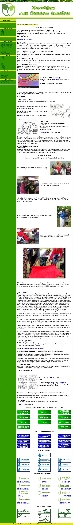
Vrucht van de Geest (5, 48)
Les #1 (2, 56)
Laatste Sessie (4, 75)
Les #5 (2, 60)
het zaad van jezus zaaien (29, 21)
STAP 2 (2, 30)
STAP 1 (2, 29)
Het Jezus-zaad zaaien (6, 46)
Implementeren (4, 23)
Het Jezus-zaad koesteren (7, 47)
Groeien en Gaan (5, 81)
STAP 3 (2, 31)
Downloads (3, 76)
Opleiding (3, 37)
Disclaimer (48, 523)
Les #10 (3, 66)
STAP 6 (2, 34)
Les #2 (2, 57)
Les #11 (3, 67)
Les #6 (2, 62)
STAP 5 (2, 33)
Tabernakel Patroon (5, 26)
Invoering (3, 71)
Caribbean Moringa (5, 53)
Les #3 (2, 58)
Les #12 (3, 68)
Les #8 (2, 64)
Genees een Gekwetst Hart (7, 80)
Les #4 (2, 59)
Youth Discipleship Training (7, 83)
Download (3, 52)
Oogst (2, 50)
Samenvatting (4, 51)
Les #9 (2, 65)
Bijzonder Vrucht (5, 82)
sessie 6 (41, 21)
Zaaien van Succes (5, 42)
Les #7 (2, 63)
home (19, 21)
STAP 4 (2, 32)
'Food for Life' (4, 77)
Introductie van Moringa (6, 44)
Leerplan (3, 43)
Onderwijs (3, 25)
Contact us (57, 523)
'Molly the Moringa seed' (6, 45)
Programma (3, 39)
